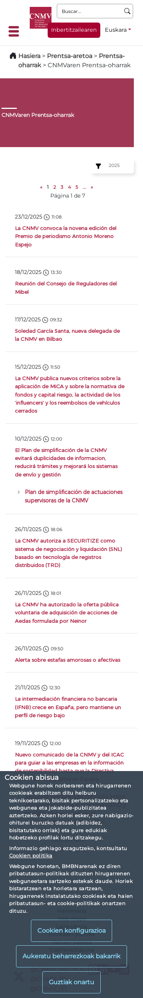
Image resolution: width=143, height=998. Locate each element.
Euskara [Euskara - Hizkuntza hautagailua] (116, 29)
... (84, 187)
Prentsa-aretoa (70, 56)
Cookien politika (31, 855)
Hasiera (29, 56)
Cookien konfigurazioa (71, 930)
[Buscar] (127, 11)
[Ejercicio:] (97, 166)
